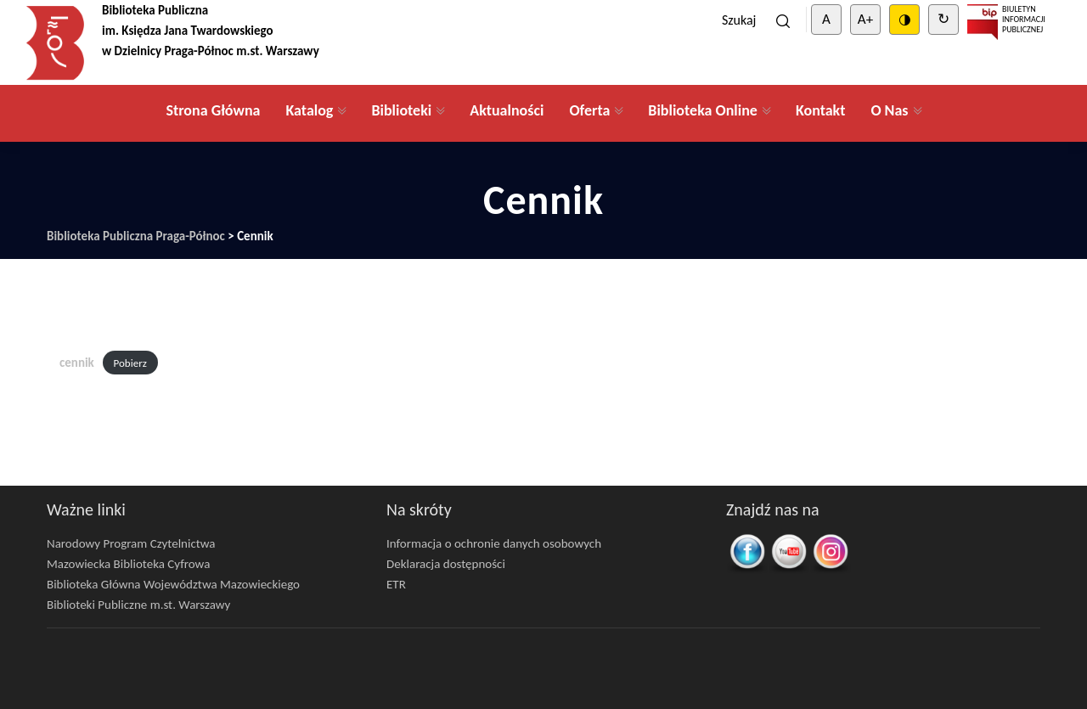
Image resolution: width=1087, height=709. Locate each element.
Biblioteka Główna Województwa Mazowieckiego (173, 584)
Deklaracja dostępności (445, 563)
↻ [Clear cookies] (943, 19)
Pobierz (130, 363)
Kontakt (820, 110)
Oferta (589, 110)
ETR (396, 584)
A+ (865, 19)
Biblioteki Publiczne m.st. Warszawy (138, 604)
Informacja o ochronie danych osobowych (493, 543)
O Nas (889, 110)
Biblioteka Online (703, 110)
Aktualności (507, 110)
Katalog (309, 110)
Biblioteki (401, 110)
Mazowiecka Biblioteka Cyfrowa (128, 563)
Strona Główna (213, 110)
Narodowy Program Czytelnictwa (131, 543)
